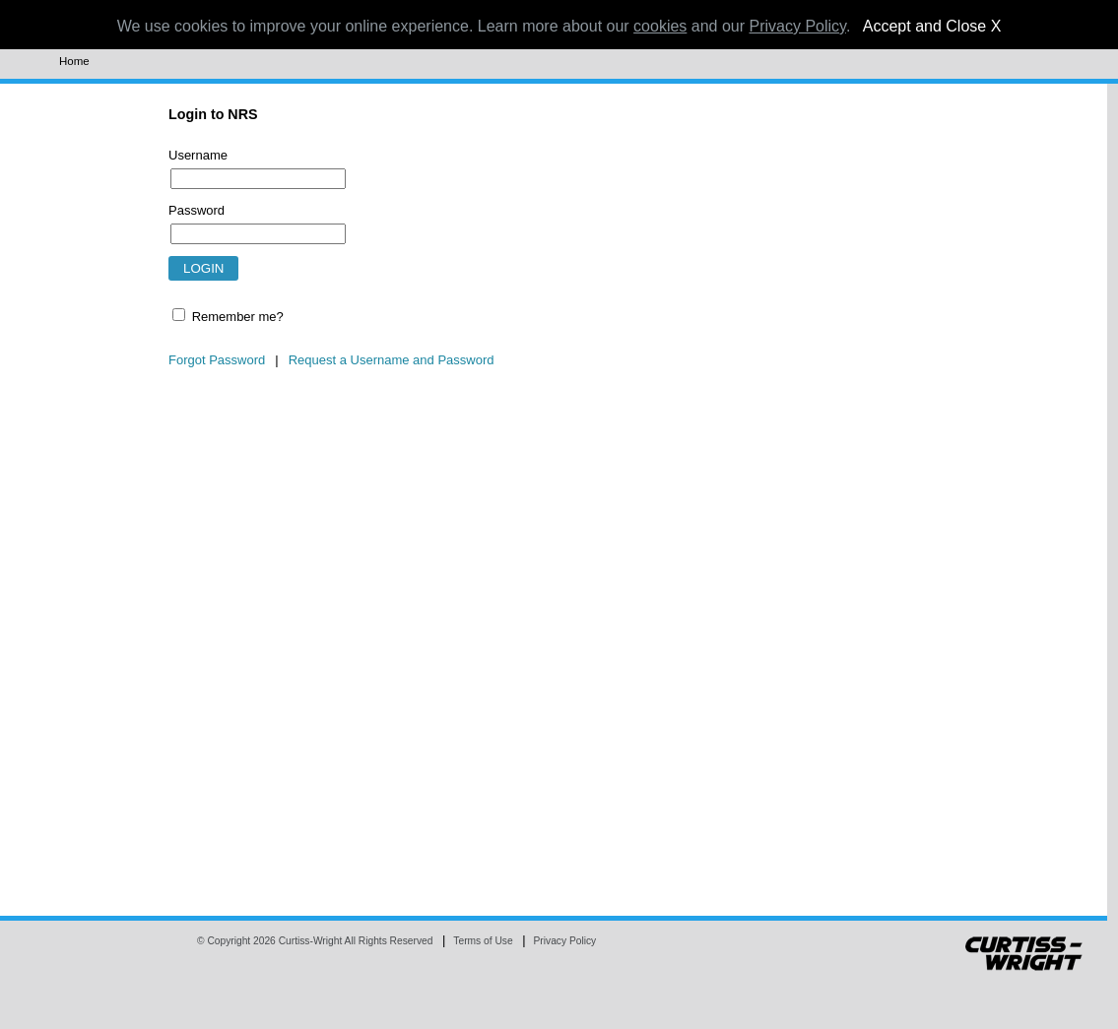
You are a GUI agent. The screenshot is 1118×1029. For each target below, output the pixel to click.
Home (74, 61)
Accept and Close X (932, 26)
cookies (660, 26)
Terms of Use (482, 940)
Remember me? (238, 316)
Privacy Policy (565, 940)
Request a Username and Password (391, 360)
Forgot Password (216, 360)
